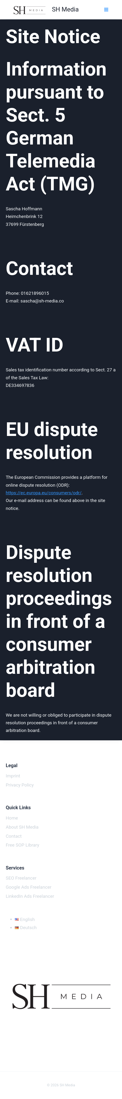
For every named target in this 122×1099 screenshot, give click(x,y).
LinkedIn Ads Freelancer (30, 896)
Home (12, 818)
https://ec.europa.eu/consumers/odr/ (44, 493)
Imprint (13, 776)
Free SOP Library (22, 845)
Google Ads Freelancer (28, 887)
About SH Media (22, 827)
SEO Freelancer (21, 878)
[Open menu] (106, 9)
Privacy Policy (20, 785)
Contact (14, 836)
